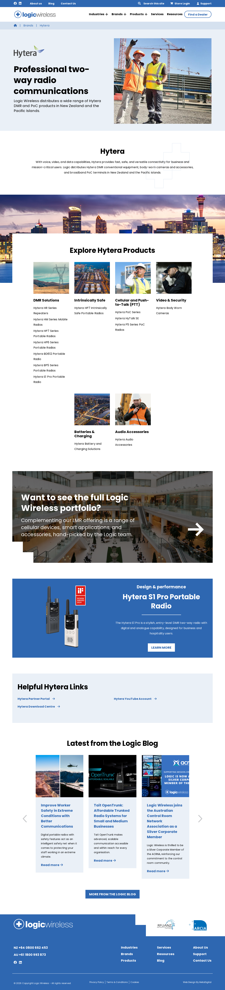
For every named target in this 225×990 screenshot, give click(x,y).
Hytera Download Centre (39, 706)
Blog (51, 3)
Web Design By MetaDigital (197, 981)
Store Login (180, 3)
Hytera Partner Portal (36, 698)
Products (138, 13)
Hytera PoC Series (127, 311)
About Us (200, 946)
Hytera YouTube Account (135, 698)
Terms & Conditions (117, 981)
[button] (199, 818)
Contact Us (68, 3)
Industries (98, 13)
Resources (174, 14)
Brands (119, 13)
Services (157, 14)
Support (204, 3)
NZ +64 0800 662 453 (31, 947)
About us (36, 3)
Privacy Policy (96, 981)
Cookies (134, 981)
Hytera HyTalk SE (127, 317)
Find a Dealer (198, 14)
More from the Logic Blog (112, 893)
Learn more (161, 646)
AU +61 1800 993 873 (30, 954)
